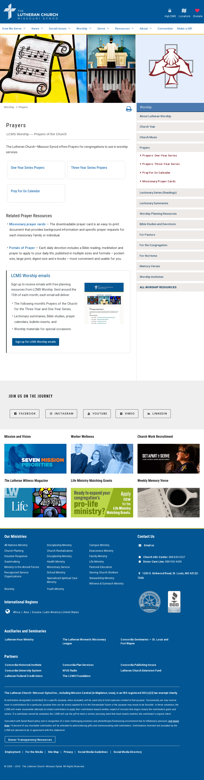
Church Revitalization (60, 550)
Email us (149, 545)
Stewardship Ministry (101, 578)
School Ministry (56, 572)
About (144, 28)
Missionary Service (58, 567)
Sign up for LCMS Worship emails (35, 342)
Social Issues (57, 28)
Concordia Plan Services (78, 664)
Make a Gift (184, 28)
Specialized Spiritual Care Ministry (62, 580)
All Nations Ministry (16, 545)
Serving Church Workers (103, 572)
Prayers (23, 107)
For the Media (34, 752)
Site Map (53, 752)
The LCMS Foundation (76, 676)
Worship (81, 28)
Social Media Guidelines (93, 752)
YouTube (97, 413)
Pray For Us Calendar (25, 191)
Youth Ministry (55, 589)
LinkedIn (157, 413)
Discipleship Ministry (59, 545)
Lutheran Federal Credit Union (23, 676)
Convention (165, 28)
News (35, 28)
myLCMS (170, 16)
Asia (26, 612)
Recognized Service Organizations (16, 574)
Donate (197, 16)
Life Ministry (96, 561)
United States (71, 612)
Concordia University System (23, 670)
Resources (122, 28)
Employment (12, 752)
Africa (16, 612)
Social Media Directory (127, 752)
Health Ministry (56, 561)
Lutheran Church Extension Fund (141, 670)
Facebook (24, 413)
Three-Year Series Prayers (89, 168)
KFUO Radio (70, 670)
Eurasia (36, 612)
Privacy (68, 752)
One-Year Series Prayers (28, 168)
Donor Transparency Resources (30, 740)
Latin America (52, 612)
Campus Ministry (99, 545)
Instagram (61, 413)
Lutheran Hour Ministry (19, 639)
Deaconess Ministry (101, 550)
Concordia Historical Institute (23, 664)
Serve (101, 28)
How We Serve (12, 28)
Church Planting (13, 550)
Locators (184, 16)
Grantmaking (12, 561)
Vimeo (127, 413)
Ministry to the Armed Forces (21, 567)
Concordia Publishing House (138, 664)
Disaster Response (15, 556)
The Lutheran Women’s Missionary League (84, 641)
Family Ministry (98, 556)
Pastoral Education (100, 567)
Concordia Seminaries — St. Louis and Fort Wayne (144, 641)
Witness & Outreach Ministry (106, 583)
